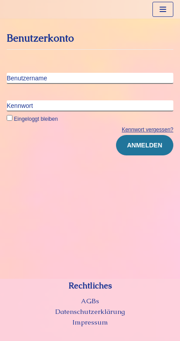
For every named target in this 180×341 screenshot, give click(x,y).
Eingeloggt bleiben (32, 119)
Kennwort (20, 105)
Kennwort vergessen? (147, 130)
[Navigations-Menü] (162, 9)
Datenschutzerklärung (90, 311)
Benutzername (27, 78)
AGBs (90, 301)
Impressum (90, 322)
